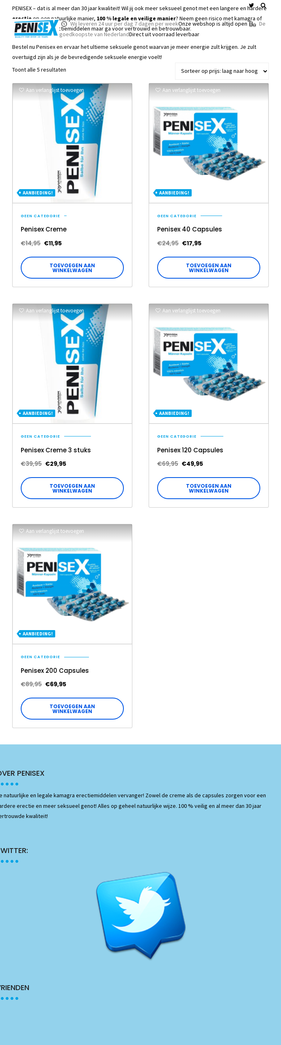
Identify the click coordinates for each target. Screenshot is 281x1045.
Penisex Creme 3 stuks (56, 450)
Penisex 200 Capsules (55, 670)
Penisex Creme (44, 229)
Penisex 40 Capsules (189, 229)
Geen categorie (40, 216)
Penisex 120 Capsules (190, 450)
